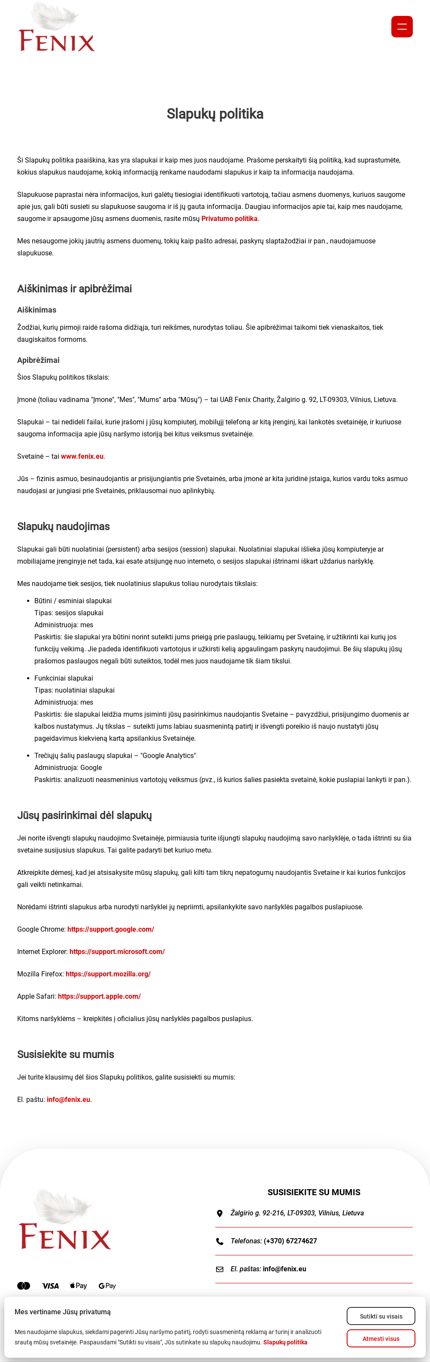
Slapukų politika (285, 1342)
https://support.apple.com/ (99, 996)
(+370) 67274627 (290, 1241)
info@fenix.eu (68, 1099)
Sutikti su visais (381, 1316)
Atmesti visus (381, 1338)
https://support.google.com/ (110, 929)
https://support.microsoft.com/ (117, 952)
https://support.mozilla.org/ (108, 974)
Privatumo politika (229, 219)
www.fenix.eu (82, 456)
